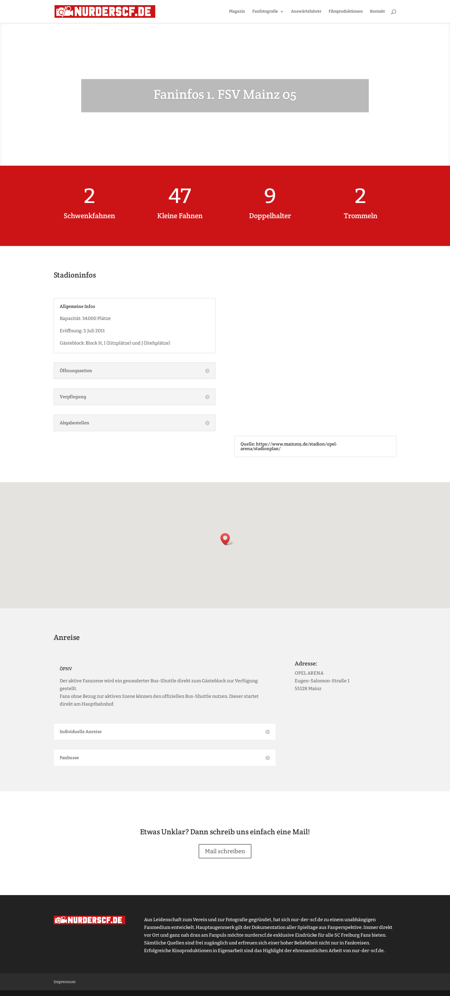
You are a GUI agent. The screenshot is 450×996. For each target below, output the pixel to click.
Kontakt (377, 11)
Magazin (237, 11)
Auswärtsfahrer (306, 11)
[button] (227, 539)
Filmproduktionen (346, 11)
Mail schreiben (225, 851)
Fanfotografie (265, 11)
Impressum (64, 981)
